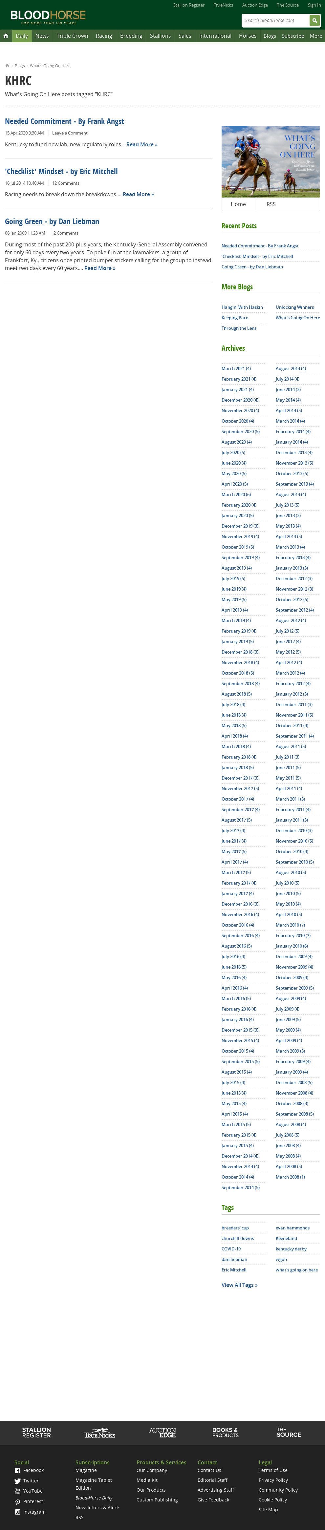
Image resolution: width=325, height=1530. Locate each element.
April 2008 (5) (289, 1166)
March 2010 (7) (290, 925)
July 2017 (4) (233, 830)
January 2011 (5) (292, 820)
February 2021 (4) (239, 379)
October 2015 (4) (238, 1051)
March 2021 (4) (236, 368)
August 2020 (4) (237, 442)
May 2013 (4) (288, 526)
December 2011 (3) (294, 704)
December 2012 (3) (294, 578)
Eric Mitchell (234, 1270)
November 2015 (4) (240, 1040)
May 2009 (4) (288, 1030)
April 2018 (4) (235, 736)
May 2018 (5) (234, 725)
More (316, 35)
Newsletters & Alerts (98, 1507)
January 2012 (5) (292, 694)
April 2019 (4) (235, 610)
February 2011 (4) (293, 809)
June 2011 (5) (288, 767)
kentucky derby (291, 1249)
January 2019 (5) (238, 641)
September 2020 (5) (241, 431)
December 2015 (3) (240, 1030)
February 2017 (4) (239, 883)
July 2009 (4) (287, 1009)
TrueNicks (223, 5)
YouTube (28, 1491)
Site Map (268, 1509)
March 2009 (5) (290, 1051)
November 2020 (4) (240, 410)
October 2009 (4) (292, 977)
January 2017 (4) (238, 893)
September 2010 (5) (295, 862)
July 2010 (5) (287, 883)
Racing (104, 35)
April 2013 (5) (289, 536)
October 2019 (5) (238, 547)
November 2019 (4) (240, 536)
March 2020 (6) (236, 494)
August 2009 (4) (291, 998)
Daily (22, 35)
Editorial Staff (213, 1480)
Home (7, 64)
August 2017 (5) (237, 820)
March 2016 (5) (236, 998)
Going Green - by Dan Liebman (52, 222)
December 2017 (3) (240, 778)
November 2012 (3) (294, 589)
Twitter (26, 1481)
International (215, 35)
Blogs (270, 35)
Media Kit (147, 1480)
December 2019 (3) (240, 526)
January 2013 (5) (292, 568)
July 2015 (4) (233, 1082)
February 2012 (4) (293, 683)
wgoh (281, 1259)
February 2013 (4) (293, 557)
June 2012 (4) (288, 641)
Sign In (314, 5)
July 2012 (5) (287, 631)
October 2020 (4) (238, 421)
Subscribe (293, 35)
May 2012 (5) (288, 652)
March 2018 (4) (236, 746)
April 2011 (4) (289, 788)
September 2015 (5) (241, 1061)
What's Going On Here (50, 66)
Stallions (160, 35)
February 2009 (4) (293, 1061)
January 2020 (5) (238, 515)
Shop (226, 1432)
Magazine (86, 1470)
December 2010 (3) (294, 830)
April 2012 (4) (289, 662)
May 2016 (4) (234, 977)
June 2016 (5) (234, 967)
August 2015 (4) (237, 1072)
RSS (271, 204)
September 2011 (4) (295, 736)
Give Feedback (213, 1500)
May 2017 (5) (234, 851)
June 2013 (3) (288, 515)
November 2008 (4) (294, 1093)
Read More (140, 144)
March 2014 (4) (290, 421)
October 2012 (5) (292, 599)
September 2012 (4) (295, 610)
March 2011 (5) (290, 799)
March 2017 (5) (236, 872)
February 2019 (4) (239, 631)
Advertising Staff (216, 1490)
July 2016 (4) (233, 956)
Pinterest (28, 1501)
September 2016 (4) (241, 935)
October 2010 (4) (292, 851)
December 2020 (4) (240, 400)
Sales (185, 35)
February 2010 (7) (293, 935)
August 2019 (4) (237, 568)
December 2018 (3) (240, 652)
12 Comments (65, 183)
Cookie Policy (273, 1500)
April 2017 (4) (235, 862)
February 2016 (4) (239, 1009)
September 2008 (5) (295, 1114)
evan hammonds (293, 1228)
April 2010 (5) (289, 914)
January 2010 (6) (292, 946)
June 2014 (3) (288, 389)
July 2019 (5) (233, 578)
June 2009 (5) (288, 1019)
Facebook (29, 1470)
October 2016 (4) (238, 925)
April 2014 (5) (289, 410)
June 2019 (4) (234, 589)
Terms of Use (273, 1470)
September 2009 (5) (295, 988)
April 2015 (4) (235, 1114)
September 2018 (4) (241, 683)
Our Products (151, 1490)
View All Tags (238, 1285)
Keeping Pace (235, 318)
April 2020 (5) (235, 484)
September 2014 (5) (241, 1187)
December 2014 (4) (240, 1156)
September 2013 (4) (295, 484)
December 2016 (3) (240, 904)
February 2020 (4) (239, 505)
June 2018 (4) (234, 715)
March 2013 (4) (290, 547)
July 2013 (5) (287, 505)
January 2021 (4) (238, 389)
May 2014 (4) (288, 400)
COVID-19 (231, 1249)
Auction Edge (255, 5)
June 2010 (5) (288, 893)
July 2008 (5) (287, 1135)
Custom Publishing (157, 1500)
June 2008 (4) (288, 1145)
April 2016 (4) (235, 988)
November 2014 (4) (240, 1166)
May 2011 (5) (288, 778)
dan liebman (234, 1259)
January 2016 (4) (238, 1019)
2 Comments (66, 233)
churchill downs (238, 1238)
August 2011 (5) (291, 746)
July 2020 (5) (233, 452)
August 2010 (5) (291, 872)
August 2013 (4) (291, 494)
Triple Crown (72, 35)
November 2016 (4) (240, 914)
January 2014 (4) (292, 442)
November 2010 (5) (294, 841)
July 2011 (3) (287, 757)
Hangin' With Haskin (242, 307)
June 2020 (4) (234, 463)
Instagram (30, 1512)
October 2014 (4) (238, 1177)
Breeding (131, 35)
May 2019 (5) (234, 599)
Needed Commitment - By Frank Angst (64, 122)
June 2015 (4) (234, 1093)
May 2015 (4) (234, 1103)
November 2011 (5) (294, 715)
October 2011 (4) (292, 725)
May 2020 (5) (234, 473)
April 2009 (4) (289, 1040)
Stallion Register (189, 5)
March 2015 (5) (236, 1124)
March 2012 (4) (290, 673)
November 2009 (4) (294, 967)
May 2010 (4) (288, 904)
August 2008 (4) (291, 1124)
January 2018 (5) (238, 767)
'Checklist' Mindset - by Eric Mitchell (61, 172)
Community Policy (278, 1490)
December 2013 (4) (294, 452)
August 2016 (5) (237, 946)
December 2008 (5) (294, 1082)
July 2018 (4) (233, 704)
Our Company (152, 1470)
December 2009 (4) (294, 956)
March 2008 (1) (290, 1177)
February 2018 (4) (239, 757)
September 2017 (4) (241, 809)
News (42, 35)
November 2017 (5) (240, 788)
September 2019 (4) (241, 557)
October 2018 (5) (238, 673)
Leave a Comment (70, 133)
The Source (288, 5)
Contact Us (209, 1470)
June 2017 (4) (234, 841)
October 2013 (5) (292, 473)
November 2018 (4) (240, 662)
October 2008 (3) (292, 1103)
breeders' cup (235, 1228)
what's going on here (297, 1270)
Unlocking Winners (295, 307)
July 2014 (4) (287, 379)
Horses (248, 35)
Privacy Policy (273, 1480)
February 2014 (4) (293, 431)
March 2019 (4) (236, 620)
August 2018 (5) (237, 694)
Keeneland (286, 1238)
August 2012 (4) (291, 620)
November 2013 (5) (294, 463)
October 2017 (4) (238, 799)
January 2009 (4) (292, 1072)
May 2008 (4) (288, 1156)
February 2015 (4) (239, 1135)
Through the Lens (239, 328)
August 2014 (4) (291, 368)
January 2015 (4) (238, 1145)
